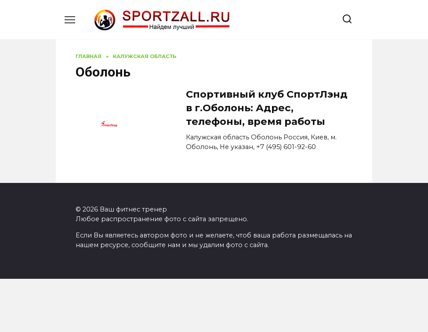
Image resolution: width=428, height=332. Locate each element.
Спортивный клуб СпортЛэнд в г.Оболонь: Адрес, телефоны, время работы (267, 108)
